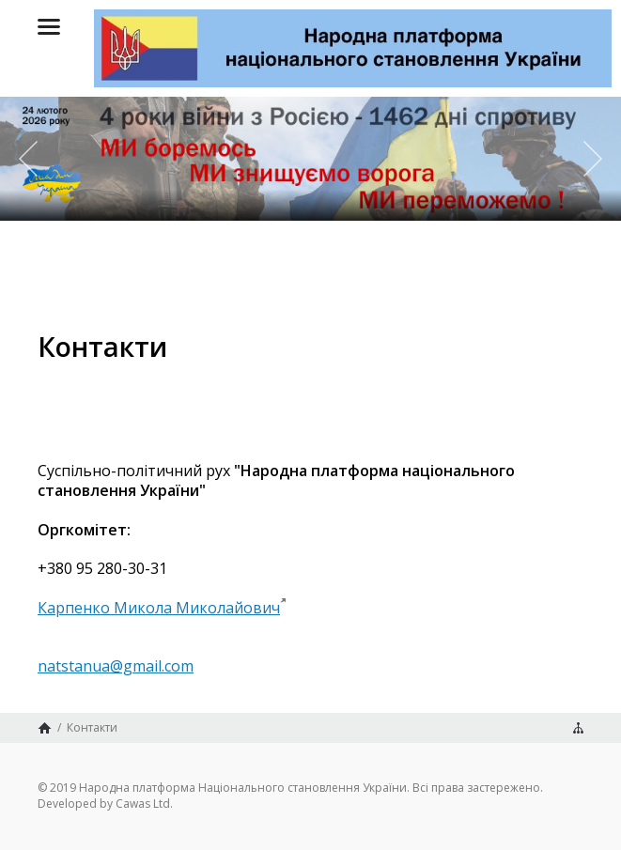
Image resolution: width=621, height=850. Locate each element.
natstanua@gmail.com (116, 666)
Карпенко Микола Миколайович (159, 607)
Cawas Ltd (143, 803)
